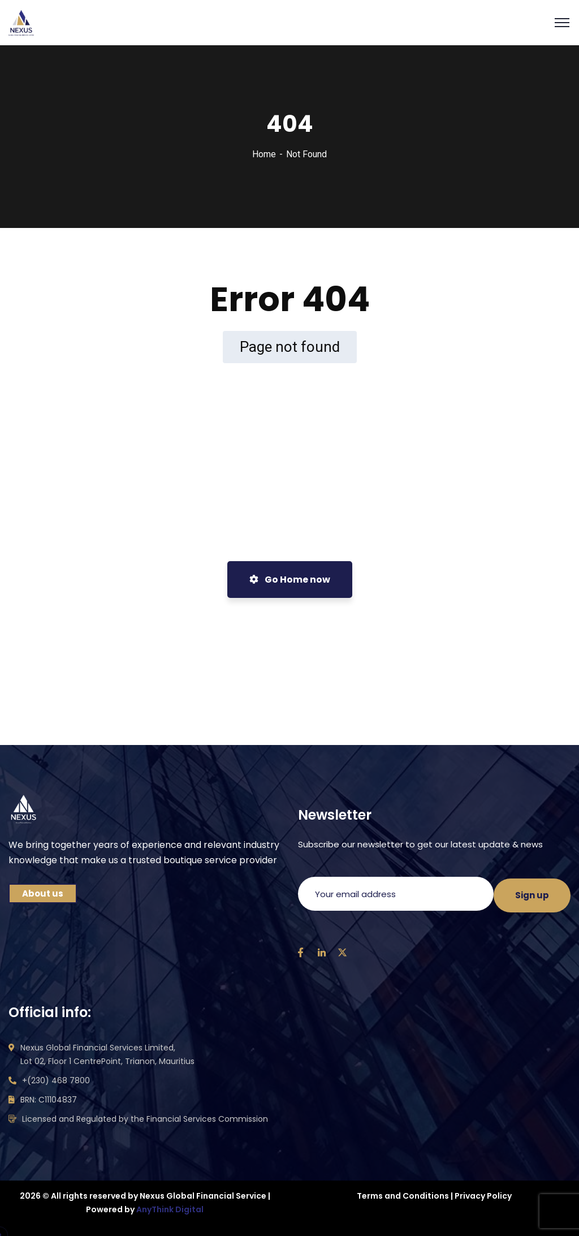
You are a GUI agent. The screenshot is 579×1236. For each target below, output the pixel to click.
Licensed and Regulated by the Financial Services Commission (145, 1119)
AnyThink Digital (170, 1209)
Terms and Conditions (403, 1195)
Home (264, 154)
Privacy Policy (483, 1195)
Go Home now (289, 579)
